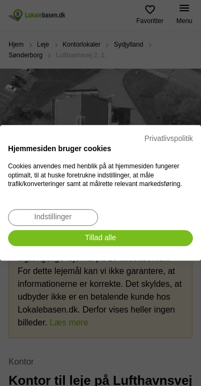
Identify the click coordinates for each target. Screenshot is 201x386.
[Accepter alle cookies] (100, 238)
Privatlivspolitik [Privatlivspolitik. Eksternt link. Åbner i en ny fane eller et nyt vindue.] (169, 139)
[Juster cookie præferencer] (53, 217)
